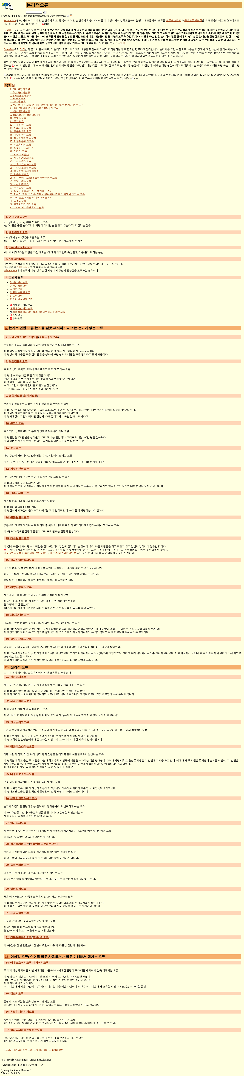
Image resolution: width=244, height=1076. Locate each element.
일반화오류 (16, 289)
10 (7, 423)
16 (7, 559)
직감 (122, 43)
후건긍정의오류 (20, 92)
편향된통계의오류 (22, 141)
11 (7, 447)
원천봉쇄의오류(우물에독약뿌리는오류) (34, 177)
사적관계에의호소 (22, 157)
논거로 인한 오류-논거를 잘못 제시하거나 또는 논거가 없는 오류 (47, 104)
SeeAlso (8, 1050)
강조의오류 (18, 201)
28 (7, 843)
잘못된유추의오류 (22, 148)
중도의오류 (16, 295)
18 (7, 614)
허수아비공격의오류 (21, 299)
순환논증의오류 (48, 337)
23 (7, 722)
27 (7, 822)
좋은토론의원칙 (193, 20)
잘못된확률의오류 (21, 937)
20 (7, 667)
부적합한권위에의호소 (24, 171)
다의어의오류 (41, 962)
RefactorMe (10, 20)
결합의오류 (15, 395)
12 (7, 468)
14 (7, 517)
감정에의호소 (19, 154)
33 (7, 957)
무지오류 (17, 121)
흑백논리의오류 (20, 181)
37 (7, 1030)
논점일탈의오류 (20, 187)
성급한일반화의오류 (23, 138)
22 (7, 701)
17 (7, 587)
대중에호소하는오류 (23, 167)
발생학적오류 (19, 184)
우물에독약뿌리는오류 (43, 843)
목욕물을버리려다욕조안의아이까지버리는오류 (38, 311)
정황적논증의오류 (20, 292)
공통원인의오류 (20, 131)
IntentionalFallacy (20, 95)
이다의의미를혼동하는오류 (27, 207)
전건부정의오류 (20, 89)
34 (7, 962)
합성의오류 (30, 395)
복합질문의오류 (20, 111)
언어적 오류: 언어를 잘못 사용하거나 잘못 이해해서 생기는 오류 (47, 194)
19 (7, 639)
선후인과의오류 (20, 128)
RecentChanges (41, 16)
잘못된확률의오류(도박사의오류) (30, 191)
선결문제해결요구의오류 (23, 337)
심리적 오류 (18, 151)
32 (7, 937)
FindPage (17, 16)
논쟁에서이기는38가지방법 (48, 1050)
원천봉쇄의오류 (19, 843)
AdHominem (18, 98)
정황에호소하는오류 (23, 164)
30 (7, 888)
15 (7, 538)
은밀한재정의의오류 (23, 204)
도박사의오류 (41, 937)
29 (7, 864)
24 (7, 746)
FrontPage (6, 16)
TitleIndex (27, 16)
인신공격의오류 (20, 161)
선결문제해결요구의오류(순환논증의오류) (35, 108)
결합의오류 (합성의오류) (25, 114)
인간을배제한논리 (23, 1050)
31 (7, 913)
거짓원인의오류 (20, 124)
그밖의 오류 (18, 101)
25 (7, 774)
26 (7, 798)
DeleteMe (9, 30)
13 (7, 493)
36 (7, 1011)
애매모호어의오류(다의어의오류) (30, 197)
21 (7, 676)
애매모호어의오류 (21, 962)
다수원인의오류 (20, 134)
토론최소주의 (173, 20)
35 (7, 993)
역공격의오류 (19, 174)
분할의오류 (18, 118)
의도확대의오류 (20, 144)
